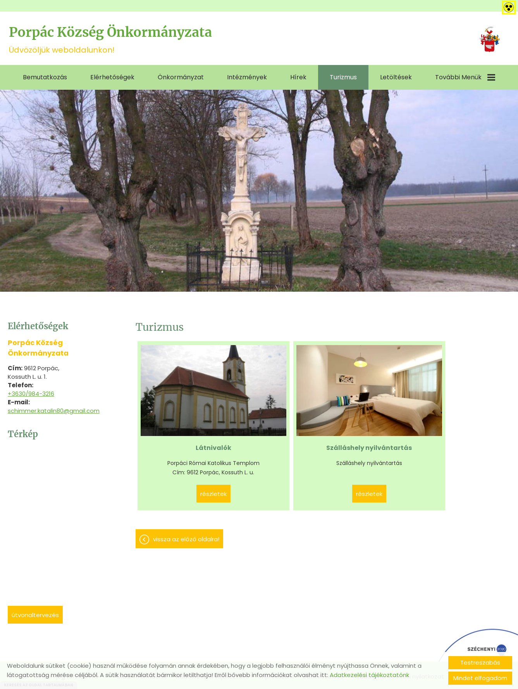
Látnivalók (182, 405)
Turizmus (343, 76)
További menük (465, 76)
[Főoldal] (488, 39)
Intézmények (247, 76)
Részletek (182, 461)
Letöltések (396, 76)
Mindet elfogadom (480, 678)
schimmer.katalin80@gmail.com (54, 409)
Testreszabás (480, 662)
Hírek (298, 76)
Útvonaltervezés (35, 614)
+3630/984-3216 (31, 392)
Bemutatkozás (45, 76)
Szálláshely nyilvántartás (276, 410)
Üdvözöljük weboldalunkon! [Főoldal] (121, 39)
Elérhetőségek (112, 76)
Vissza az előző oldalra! (186, 506)
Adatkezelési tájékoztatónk (369, 675)
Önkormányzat (181, 76)
